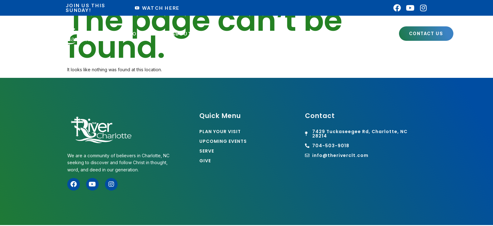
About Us (190, 34)
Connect (296, 34)
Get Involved (243, 34)
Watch (339, 34)
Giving (374, 34)
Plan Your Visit (137, 34)
